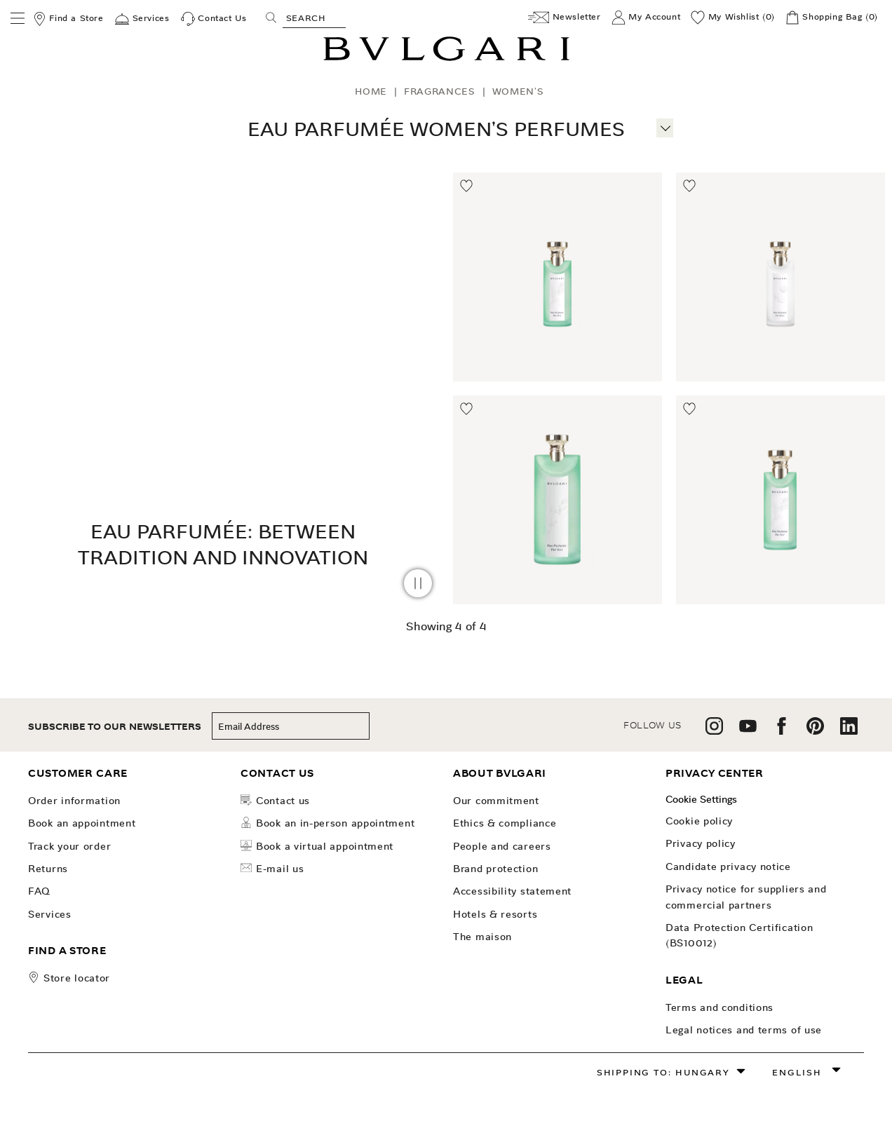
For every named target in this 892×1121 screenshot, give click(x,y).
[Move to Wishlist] (467, 186)
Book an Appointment (81, 823)
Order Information (74, 801)
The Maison (482, 937)
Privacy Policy (700, 843)
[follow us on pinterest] (815, 731)
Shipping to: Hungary (663, 1072)
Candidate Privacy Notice (728, 867)
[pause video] (418, 583)
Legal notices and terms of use (743, 1030)
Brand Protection (495, 869)
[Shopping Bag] (831, 18)
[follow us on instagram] (714, 731)
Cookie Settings (701, 799)
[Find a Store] (68, 19)
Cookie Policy (699, 821)
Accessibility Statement (512, 891)
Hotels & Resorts (495, 914)
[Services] (142, 19)
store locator (76, 978)
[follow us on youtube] (748, 731)
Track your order (69, 846)
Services (50, 914)
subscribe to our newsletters (114, 727)
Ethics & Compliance (504, 823)
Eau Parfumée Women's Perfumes (436, 129)
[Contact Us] (214, 19)
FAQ (39, 891)
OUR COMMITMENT (496, 801)
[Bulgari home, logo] (446, 58)
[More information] (665, 126)
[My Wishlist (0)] (733, 18)
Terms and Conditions (719, 1007)
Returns (48, 869)
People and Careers (502, 846)
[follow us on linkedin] (849, 731)
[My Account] (646, 18)
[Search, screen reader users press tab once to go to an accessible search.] (314, 17)
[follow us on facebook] (781, 731)
